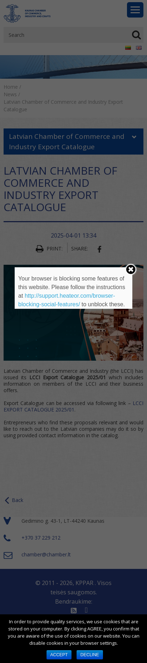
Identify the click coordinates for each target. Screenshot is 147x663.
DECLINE (89, 654)
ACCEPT (59, 654)
